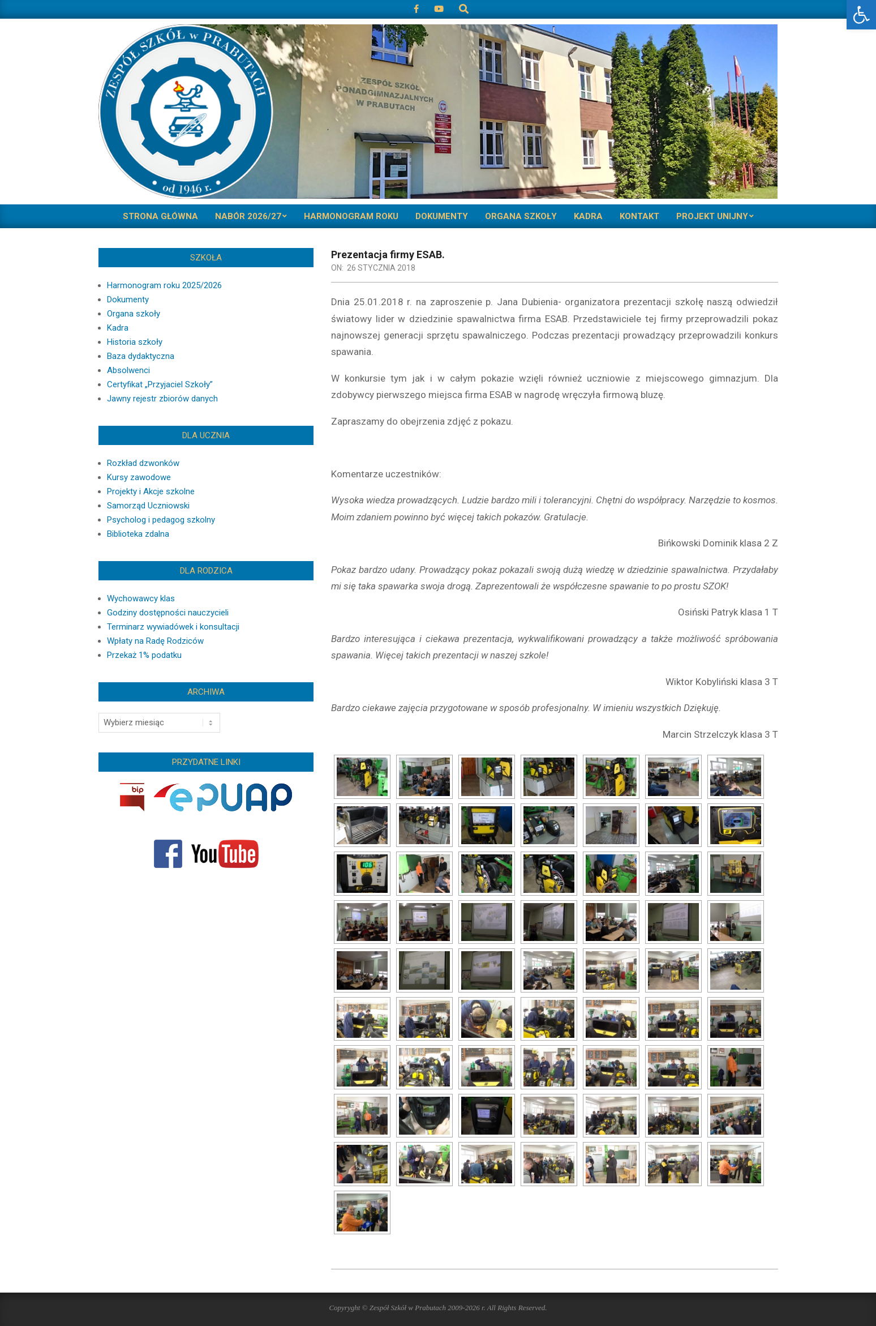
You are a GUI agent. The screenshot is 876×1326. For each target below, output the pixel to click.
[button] (861, 14)
